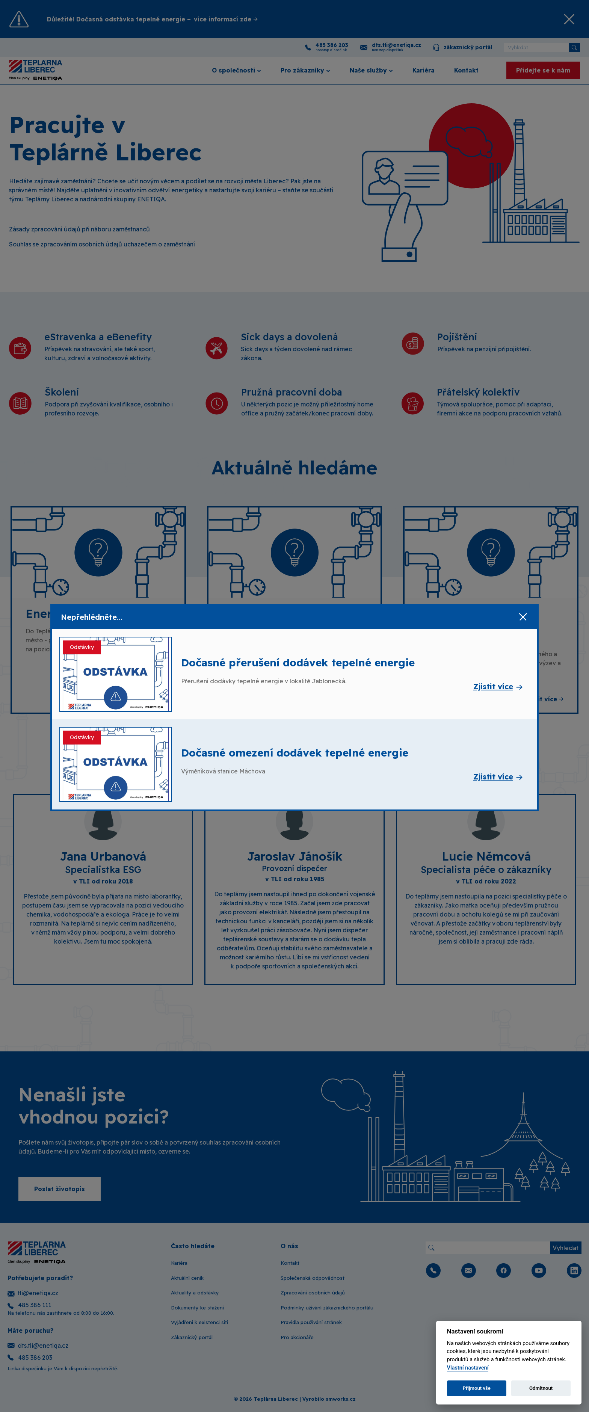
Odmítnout (541, 1388)
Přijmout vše (477, 1388)
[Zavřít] (522, 617)
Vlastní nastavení (468, 1368)
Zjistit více (493, 686)
